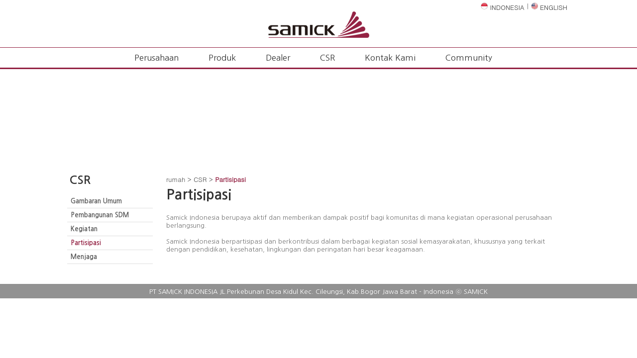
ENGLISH (549, 7)
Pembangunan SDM (100, 215)
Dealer (278, 58)
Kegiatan (84, 229)
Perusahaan (156, 58)
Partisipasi (86, 243)
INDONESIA (503, 7)
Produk (222, 58)
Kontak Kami (390, 58)
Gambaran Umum (96, 201)
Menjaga (84, 257)
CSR (327, 58)
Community (468, 58)
